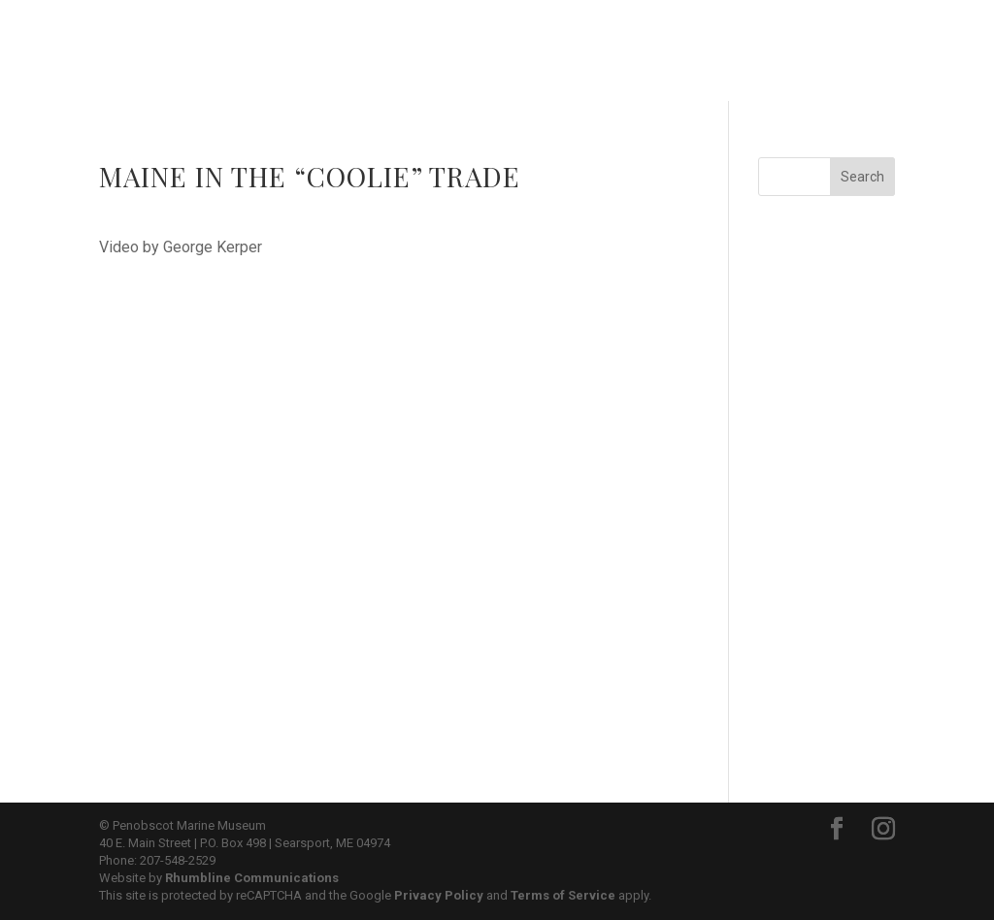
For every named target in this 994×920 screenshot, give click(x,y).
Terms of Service (563, 895)
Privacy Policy (438, 895)
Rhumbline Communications (252, 878)
